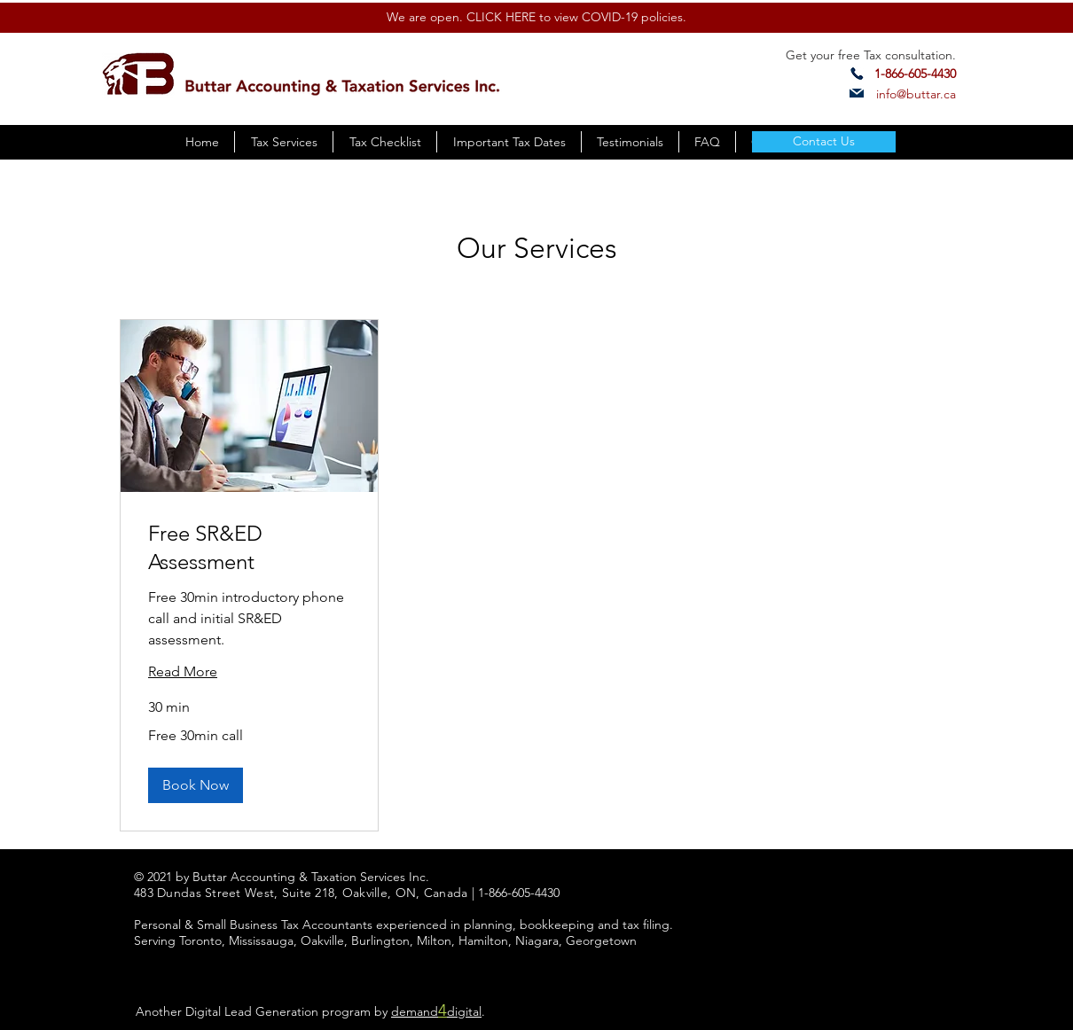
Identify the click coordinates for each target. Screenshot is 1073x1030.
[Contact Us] (824, 141)
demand (414, 1011)
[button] (195, 785)
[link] (249, 547)
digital (464, 1011)
